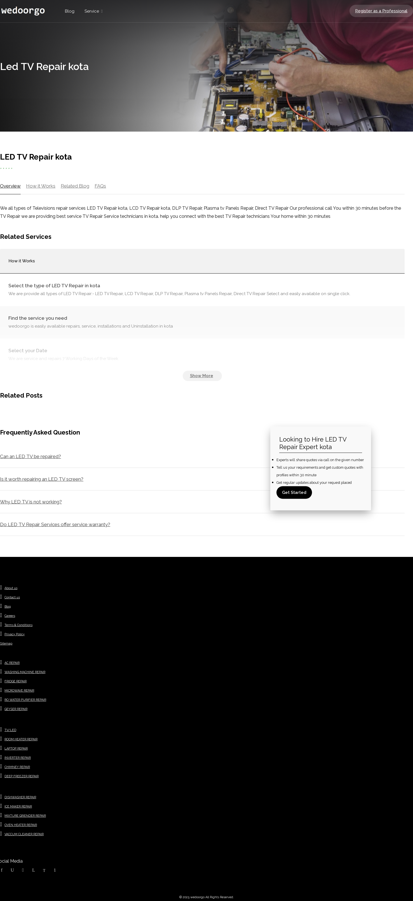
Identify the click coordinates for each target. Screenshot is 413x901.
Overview (10, 186)
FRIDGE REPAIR (15, 681)
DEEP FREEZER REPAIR (21, 776)
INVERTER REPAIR (17, 758)
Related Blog (75, 186)
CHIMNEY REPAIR (17, 767)
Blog (69, 11)
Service (92, 11)
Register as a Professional (381, 10)
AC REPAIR (12, 663)
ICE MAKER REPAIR (18, 806)
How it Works (40, 186)
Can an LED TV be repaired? (30, 456)
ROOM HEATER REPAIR (20, 739)
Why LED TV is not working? (31, 502)
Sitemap (6, 643)
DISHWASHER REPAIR (20, 797)
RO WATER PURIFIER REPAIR (25, 700)
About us (10, 588)
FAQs (100, 186)
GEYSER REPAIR (15, 709)
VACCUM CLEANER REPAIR (24, 834)
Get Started (294, 492)
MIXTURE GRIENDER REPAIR (25, 816)
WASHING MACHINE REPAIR (24, 672)
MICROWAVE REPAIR (19, 690)
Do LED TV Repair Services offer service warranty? (55, 524)
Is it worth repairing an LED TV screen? (41, 479)
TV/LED (10, 730)
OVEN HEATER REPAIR (20, 825)
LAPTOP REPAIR (16, 748)
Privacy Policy (14, 634)
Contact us (12, 597)
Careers (9, 616)
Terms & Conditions (18, 625)
